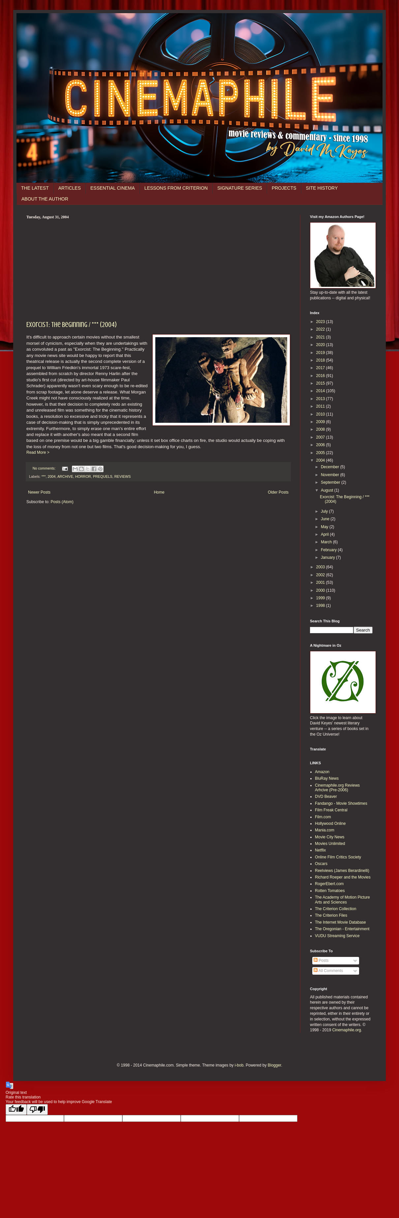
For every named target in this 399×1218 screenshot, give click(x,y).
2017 (321, 367)
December (330, 467)
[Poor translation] (37, 1109)
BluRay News (327, 778)
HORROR (83, 476)
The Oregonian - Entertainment (342, 929)
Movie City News (329, 837)
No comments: (45, 468)
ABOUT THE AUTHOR (44, 199)
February (329, 550)
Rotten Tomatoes (330, 890)
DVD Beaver (326, 796)
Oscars (321, 863)
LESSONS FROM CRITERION (176, 188)
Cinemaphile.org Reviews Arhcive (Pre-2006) (337, 787)
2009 (321, 422)
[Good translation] (16, 1109)
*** (44, 476)
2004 (51, 476)
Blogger (274, 1065)
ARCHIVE (65, 476)
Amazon (322, 772)
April (325, 534)
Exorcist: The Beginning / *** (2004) (71, 324)
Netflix (320, 850)
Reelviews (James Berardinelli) (342, 870)
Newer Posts (39, 492)
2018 (321, 360)
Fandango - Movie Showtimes (341, 803)
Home (159, 492)
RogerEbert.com (329, 883)
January (328, 557)
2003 (321, 567)
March (327, 542)
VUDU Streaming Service (337, 936)
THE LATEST (35, 188)
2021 (321, 337)
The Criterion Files (331, 915)
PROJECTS (284, 188)
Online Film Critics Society (338, 857)
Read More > (37, 452)
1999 (321, 598)
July (325, 511)
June (325, 519)
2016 (321, 375)
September (331, 482)
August (327, 490)
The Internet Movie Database (340, 922)
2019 (321, 352)
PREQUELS (102, 476)
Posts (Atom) (61, 502)
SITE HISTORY (322, 188)
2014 (321, 391)
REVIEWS (122, 476)
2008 (321, 429)
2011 (321, 406)
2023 (321, 321)
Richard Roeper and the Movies (343, 877)
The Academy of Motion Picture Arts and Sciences (342, 899)
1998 (321, 605)
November (330, 475)
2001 (321, 582)
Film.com (323, 817)
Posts (321, 960)
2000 (321, 590)
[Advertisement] (158, 269)
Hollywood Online (330, 823)
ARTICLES (69, 188)
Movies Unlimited (330, 843)
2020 (321, 344)
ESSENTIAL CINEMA (112, 188)
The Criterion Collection (335, 909)
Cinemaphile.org (346, 1030)
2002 (321, 575)
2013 (321, 398)
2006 (321, 445)
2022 (321, 329)
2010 (321, 414)
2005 (321, 452)
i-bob (239, 1065)
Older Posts (278, 492)
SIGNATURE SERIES (239, 188)
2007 (321, 437)
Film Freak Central (331, 810)
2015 (321, 383)
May (325, 527)
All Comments (328, 970)
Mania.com (324, 830)
